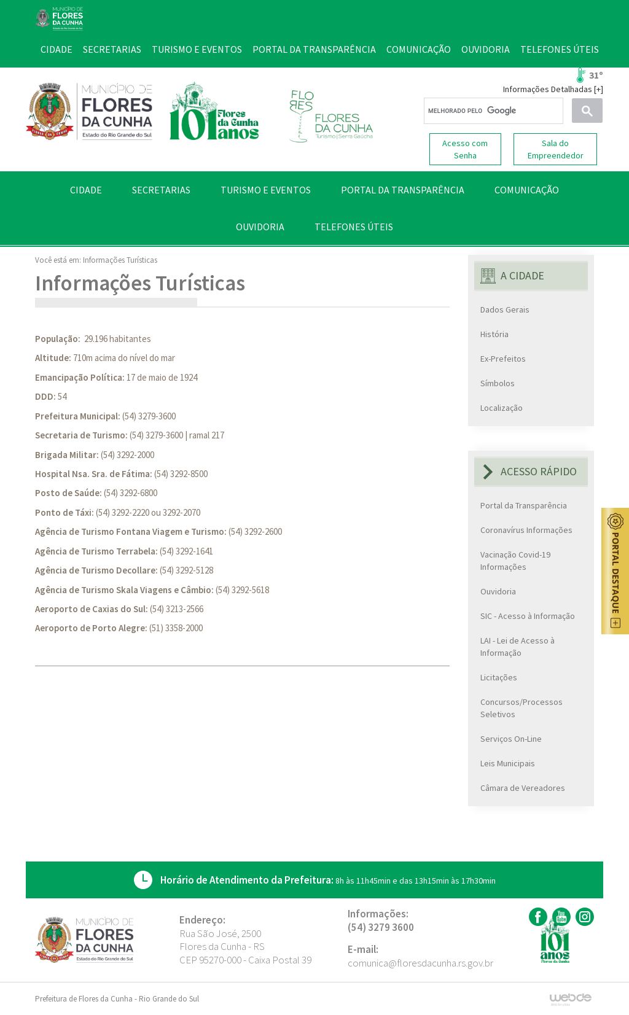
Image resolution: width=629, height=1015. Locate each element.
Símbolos (497, 383)
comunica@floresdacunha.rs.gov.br (420, 963)
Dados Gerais (504, 309)
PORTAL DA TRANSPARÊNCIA (402, 190)
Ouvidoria (498, 591)
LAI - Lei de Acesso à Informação (517, 646)
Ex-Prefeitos (503, 358)
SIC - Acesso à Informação (527, 615)
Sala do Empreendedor (556, 149)
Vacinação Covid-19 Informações (515, 560)
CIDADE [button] (86, 190)
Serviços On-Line (511, 738)
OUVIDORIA (260, 226)
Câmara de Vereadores (522, 787)
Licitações (498, 677)
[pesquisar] (492, 111)
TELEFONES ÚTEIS (353, 226)
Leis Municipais (507, 763)
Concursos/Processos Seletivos (521, 708)
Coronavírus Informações (526, 529)
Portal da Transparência (523, 505)
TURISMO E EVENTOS (266, 190)
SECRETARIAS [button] (161, 190)
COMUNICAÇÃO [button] (526, 190)
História (494, 334)
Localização (501, 407)
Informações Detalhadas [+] (553, 89)
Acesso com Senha (465, 149)
